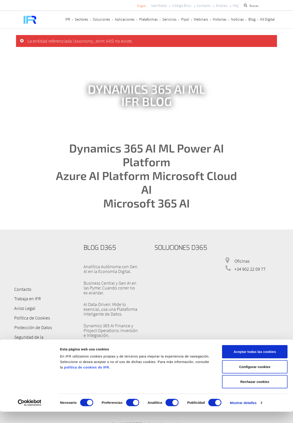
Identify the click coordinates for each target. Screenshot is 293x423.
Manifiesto (159, 5)
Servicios (169, 19)
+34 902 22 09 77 (250, 269)
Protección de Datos (31, 325)
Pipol (185, 19)
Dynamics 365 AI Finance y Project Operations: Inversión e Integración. (111, 330)
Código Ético (181, 5)
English (141, 6)
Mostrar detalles (243, 414)
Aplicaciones (125, 19)
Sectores (81, 19)
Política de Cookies (30, 316)
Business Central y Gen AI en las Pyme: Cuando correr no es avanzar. (110, 288)
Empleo (222, 5)
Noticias (237, 19)
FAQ (236, 5)
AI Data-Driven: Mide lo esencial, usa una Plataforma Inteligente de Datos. (110, 309)
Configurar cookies (255, 378)
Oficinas (242, 261)
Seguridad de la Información (39, 335)
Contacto (204, 5)
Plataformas (148, 19)
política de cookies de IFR (86, 378)
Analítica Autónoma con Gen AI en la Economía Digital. (110, 269)
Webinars (201, 19)
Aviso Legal (23, 307)
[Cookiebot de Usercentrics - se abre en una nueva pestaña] (30, 414)
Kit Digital (267, 19)
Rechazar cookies (254, 393)
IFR (67, 19)
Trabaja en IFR (26, 298)
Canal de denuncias (31, 344)
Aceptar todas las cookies (254, 363)
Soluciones (101, 19)
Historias (219, 19)
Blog (251, 19)
